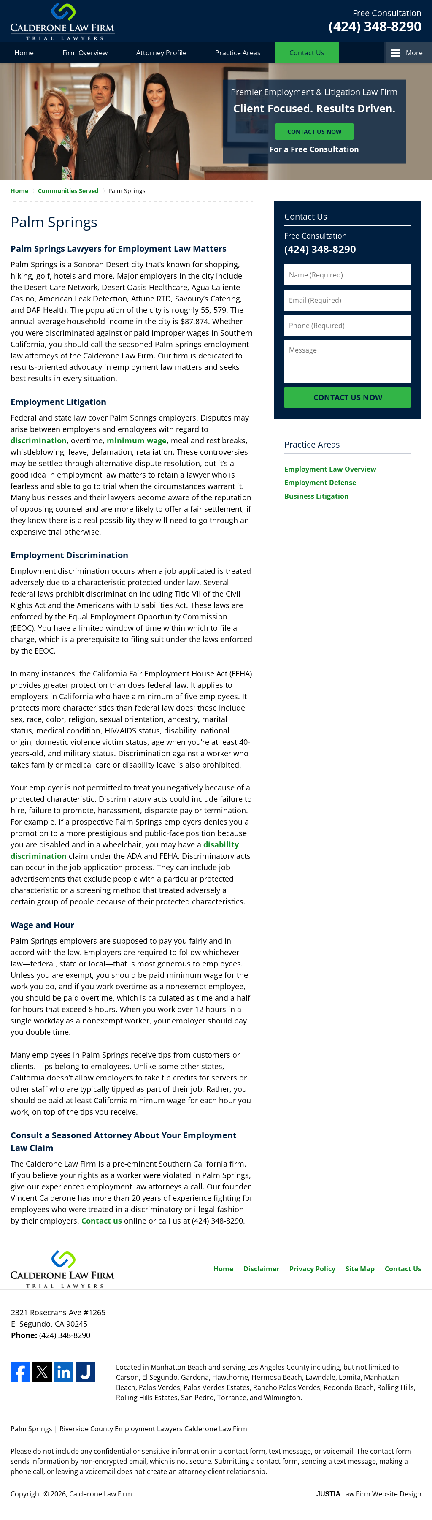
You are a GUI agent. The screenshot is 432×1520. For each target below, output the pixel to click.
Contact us (101, 1221)
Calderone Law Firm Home (63, 21)
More (414, 52)
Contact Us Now (314, 132)
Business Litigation (316, 496)
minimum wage (137, 440)
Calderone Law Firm (100, 1493)
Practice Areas (238, 52)
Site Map (360, 1268)
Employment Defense (320, 482)
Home (24, 52)
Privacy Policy (312, 1268)
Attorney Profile (161, 52)
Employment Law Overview (330, 469)
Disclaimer (261, 1268)
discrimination (39, 440)
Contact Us (306, 52)
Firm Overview (85, 52)
